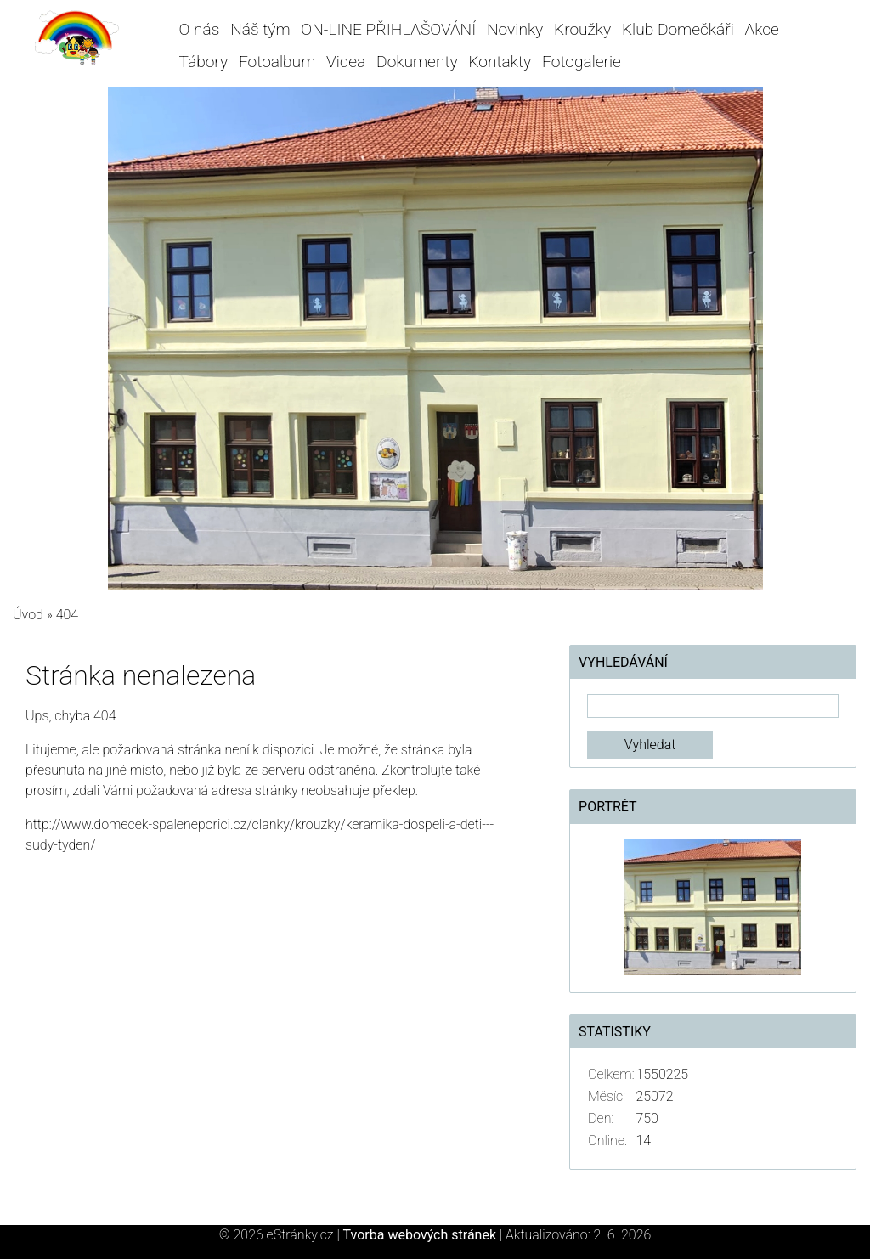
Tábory (204, 61)
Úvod (28, 615)
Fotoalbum (277, 61)
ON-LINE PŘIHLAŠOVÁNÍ (388, 29)
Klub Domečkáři (678, 29)
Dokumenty (417, 61)
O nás (199, 29)
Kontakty (499, 61)
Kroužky (582, 29)
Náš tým (260, 29)
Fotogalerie (581, 61)
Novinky (515, 29)
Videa (345, 61)
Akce (762, 29)
